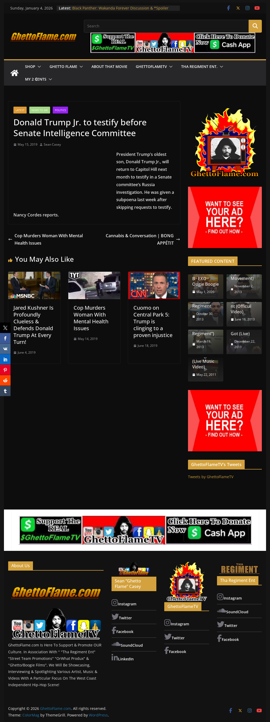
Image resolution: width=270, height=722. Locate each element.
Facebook (122, 630)
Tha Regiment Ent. (199, 66)
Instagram (124, 602)
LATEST (20, 110)
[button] (38, 66)
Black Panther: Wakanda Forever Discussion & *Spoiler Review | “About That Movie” (120, 11)
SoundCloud (127, 644)
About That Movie (109, 66)
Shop (30, 66)
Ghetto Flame (63, 66)
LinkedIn (123, 657)
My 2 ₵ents (35, 79)
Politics (60, 110)
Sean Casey (52, 144)
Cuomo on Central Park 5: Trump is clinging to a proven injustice (152, 321)
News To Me (39, 110)
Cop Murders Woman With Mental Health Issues (45, 239)
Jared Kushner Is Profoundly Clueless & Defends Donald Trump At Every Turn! (33, 324)
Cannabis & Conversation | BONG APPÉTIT (143, 239)
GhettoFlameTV (151, 66)
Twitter (122, 616)
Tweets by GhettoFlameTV (210, 476)
